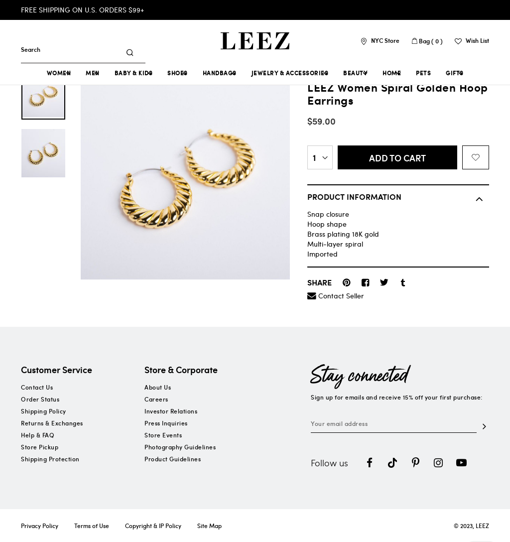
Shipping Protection (50, 459)
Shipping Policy (43, 411)
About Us (157, 387)
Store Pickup (39, 447)
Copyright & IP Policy (153, 526)
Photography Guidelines (180, 447)
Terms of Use (91, 526)
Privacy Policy (39, 526)
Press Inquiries (166, 423)
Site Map (209, 526)
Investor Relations (170, 411)
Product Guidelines (172, 459)
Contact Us (37, 387)
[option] (43, 95)
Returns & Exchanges (52, 423)
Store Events (163, 435)
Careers (156, 399)
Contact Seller (341, 295)
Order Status (40, 399)
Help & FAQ (37, 435)
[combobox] (74, 49)
